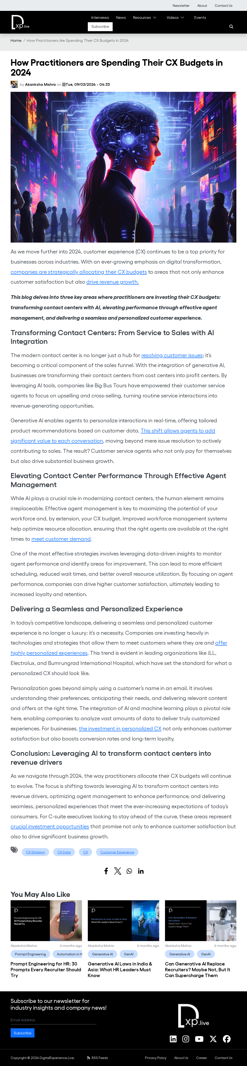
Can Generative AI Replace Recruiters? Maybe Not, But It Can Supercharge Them (197, 969)
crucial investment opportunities (50, 826)
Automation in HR (70, 954)
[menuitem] (181, 5)
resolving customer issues (172, 355)
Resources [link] (142, 17)
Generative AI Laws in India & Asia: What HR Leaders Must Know (120, 969)
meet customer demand (61, 538)
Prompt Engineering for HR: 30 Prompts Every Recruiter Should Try (46, 969)
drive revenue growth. (112, 281)
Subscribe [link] (100, 26)
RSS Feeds (97, 1058)
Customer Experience (117, 852)
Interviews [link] (100, 17)
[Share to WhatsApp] (129, 871)
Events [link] (200, 17)
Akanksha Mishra (40, 84)
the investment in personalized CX (120, 728)
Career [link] (201, 1058)
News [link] (121, 17)
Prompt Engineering (30, 954)
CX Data (64, 852)
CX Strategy (35, 852)
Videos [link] (173, 17)
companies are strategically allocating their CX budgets (79, 271)
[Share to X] (118, 871)
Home (16, 40)
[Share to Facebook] (106, 871)
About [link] (202, 5)
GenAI (128, 954)
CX (85, 852)
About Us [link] (181, 1058)
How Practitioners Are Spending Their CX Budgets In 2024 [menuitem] (78, 40)
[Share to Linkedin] (141, 871)
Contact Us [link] (224, 5)
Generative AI (102, 954)
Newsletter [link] (181, 5)
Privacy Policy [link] (155, 1058)
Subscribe (22, 1032)
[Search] (231, 26)
